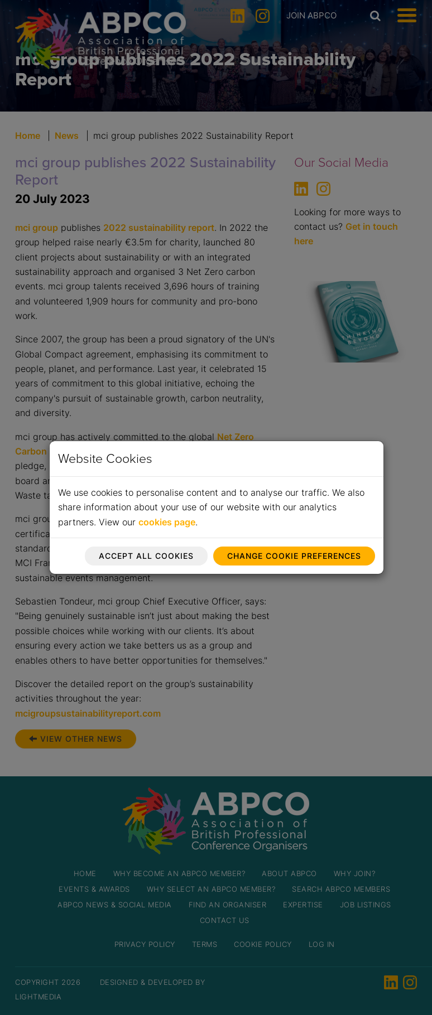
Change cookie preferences (294, 555)
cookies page (166, 522)
